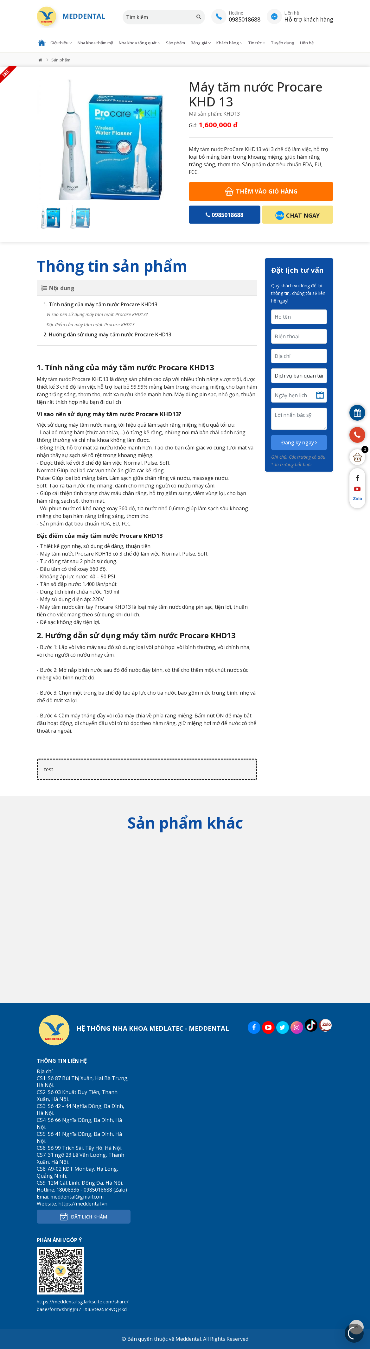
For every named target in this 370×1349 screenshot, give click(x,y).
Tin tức (256, 43)
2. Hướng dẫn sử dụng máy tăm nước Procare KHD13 (107, 334)
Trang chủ (42, 42)
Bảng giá (201, 43)
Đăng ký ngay (299, 442)
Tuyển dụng (282, 43)
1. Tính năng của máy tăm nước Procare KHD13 (100, 304)
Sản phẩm (175, 43)
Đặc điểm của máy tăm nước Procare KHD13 (91, 324)
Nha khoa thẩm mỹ (95, 43)
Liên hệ (307, 43)
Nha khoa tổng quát (139, 43)
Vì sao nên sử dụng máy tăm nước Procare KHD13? (97, 314)
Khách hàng (229, 43)
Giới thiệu (61, 43)
